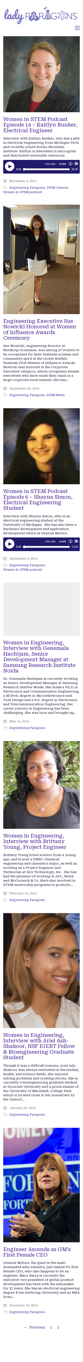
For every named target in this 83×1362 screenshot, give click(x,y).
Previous (34, 1327)
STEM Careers (57, 187)
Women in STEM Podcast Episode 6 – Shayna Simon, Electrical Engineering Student (38, 499)
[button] (77, 28)
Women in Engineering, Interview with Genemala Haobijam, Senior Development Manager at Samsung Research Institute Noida (39, 657)
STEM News (56, 395)
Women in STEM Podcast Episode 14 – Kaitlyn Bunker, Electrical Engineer (40, 124)
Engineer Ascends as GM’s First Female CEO (37, 1252)
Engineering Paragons (27, 187)
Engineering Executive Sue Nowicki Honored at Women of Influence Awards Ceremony (39, 329)
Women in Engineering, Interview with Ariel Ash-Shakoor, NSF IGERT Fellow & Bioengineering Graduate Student (39, 1046)
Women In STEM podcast (22, 192)
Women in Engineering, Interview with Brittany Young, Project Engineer (34, 841)
